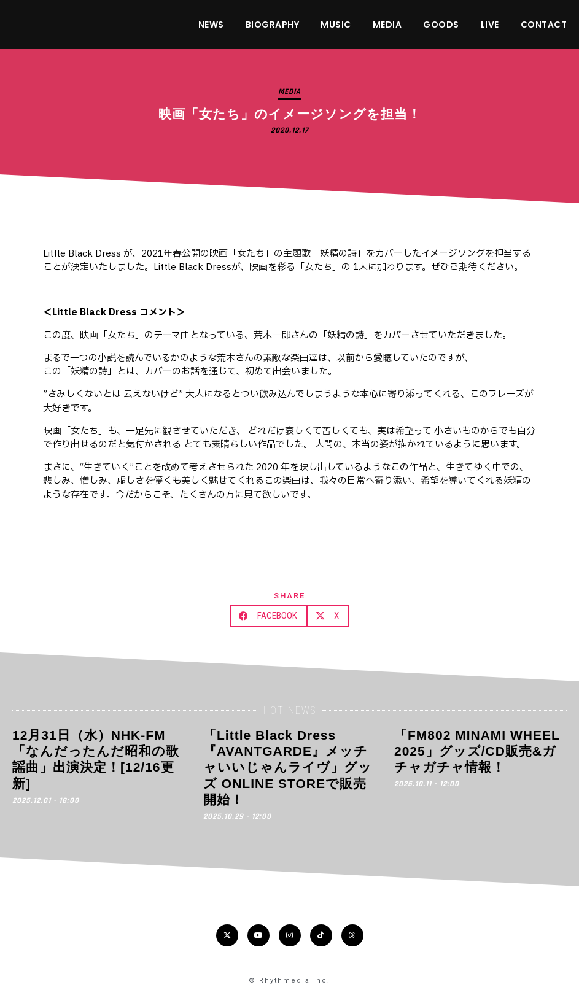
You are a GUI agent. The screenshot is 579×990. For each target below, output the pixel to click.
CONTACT (544, 24)
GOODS (441, 24)
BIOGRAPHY (273, 24)
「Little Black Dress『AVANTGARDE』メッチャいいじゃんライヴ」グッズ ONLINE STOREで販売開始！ (287, 767)
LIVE (490, 24)
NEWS (211, 24)
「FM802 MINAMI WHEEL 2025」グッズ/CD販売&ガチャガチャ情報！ (476, 751)
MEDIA (387, 24)
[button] (268, 616)
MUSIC (336, 24)
